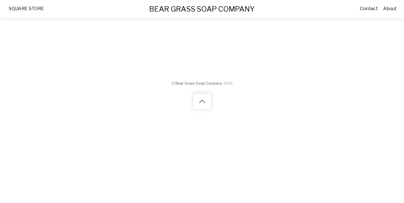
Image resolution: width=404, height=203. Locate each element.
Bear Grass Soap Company (198, 83)
